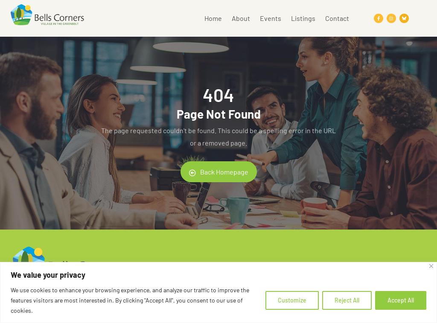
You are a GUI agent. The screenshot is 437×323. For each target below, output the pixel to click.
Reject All (347, 300)
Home (213, 18)
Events (270, 18)
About (241, 18)
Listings (303, 18)
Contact (337, 18)
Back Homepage (218, 172)
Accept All (400, 300)
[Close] (431, 266)
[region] (218, 292)
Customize (292, 300)
